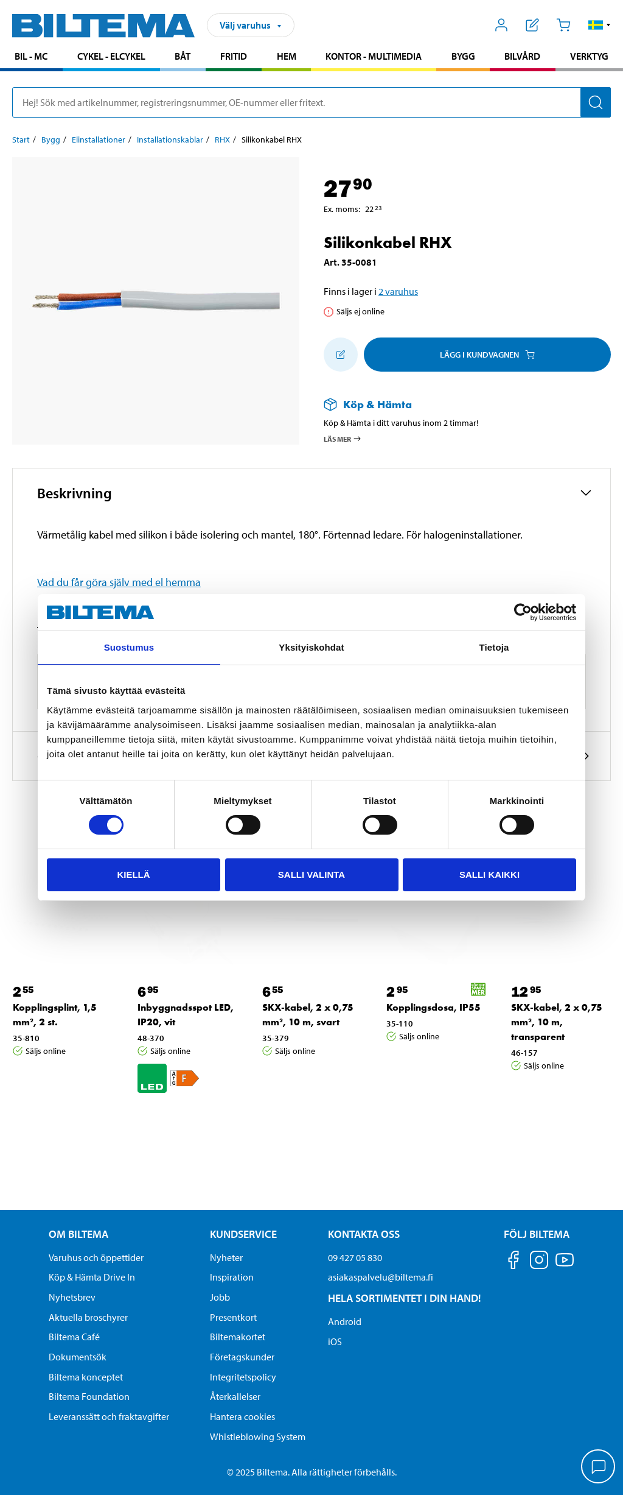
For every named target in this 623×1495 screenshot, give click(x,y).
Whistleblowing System (257, 1436)
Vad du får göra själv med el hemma (119, 582)
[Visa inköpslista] (532, 25)
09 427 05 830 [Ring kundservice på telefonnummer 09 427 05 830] (355, 1257)
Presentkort (233, 1317)
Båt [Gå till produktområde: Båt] (182, 56)
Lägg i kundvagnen (487, 354)
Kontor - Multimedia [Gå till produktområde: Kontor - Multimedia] (373, 56)
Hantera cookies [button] (242, 1416)
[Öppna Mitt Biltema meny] (501, 25)
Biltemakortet (237, 1337)
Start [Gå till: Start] (21, 139)
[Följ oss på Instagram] (539, 1262)
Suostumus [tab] (129, 647)
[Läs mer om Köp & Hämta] (455, 404)
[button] (599, 25)
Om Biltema (78, 1234)
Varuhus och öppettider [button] (96, 1257)
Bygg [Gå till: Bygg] (50, 139)
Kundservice (243, 1234)
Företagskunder (242, 1357)
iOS (335, 1341)
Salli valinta (311, 874)
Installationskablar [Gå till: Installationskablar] (170, 139)
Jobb (220, 1297)
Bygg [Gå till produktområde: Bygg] (463, 56)
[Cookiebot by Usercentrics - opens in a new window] (523, 612)
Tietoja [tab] (494, 647)
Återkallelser (235, 1396)
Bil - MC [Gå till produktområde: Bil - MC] (31, 56)
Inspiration (232, 1277)
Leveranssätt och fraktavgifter (109, 1416)
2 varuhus (398, 291)
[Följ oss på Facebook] (513, 1262)
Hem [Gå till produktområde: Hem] (286, 56)
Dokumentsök (77, 1357)
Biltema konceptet (86, 1377)
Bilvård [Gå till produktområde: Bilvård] (522, 56)
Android (344, 1321)
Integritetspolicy (243, 1377)
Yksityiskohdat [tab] (311, 647)
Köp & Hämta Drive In (92, 1277)
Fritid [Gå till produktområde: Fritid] (233, 56)
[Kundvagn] (563, 25)
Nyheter (226, 1257)
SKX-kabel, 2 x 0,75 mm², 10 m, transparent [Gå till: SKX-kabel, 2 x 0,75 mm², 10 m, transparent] (556, 1022)
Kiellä (133, 874)
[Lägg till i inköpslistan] (341, 355)
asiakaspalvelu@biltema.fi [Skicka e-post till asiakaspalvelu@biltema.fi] (380, 1277)
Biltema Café (74, 1337)
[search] (311, 102)
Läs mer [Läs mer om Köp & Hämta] (343, 439)
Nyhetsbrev (72, 1297)
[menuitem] (31, 57)
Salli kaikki (489, 874)
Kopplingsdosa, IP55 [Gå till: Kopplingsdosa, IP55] (433, 1007)
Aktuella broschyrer (88, 1317)
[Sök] (595, 102)
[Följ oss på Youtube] (564, 1266)
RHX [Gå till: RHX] (222, 139)
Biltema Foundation (89, 1396)
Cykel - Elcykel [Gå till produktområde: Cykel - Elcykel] (111, 56)
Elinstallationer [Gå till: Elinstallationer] (98, 139)
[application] (598, 1467)
